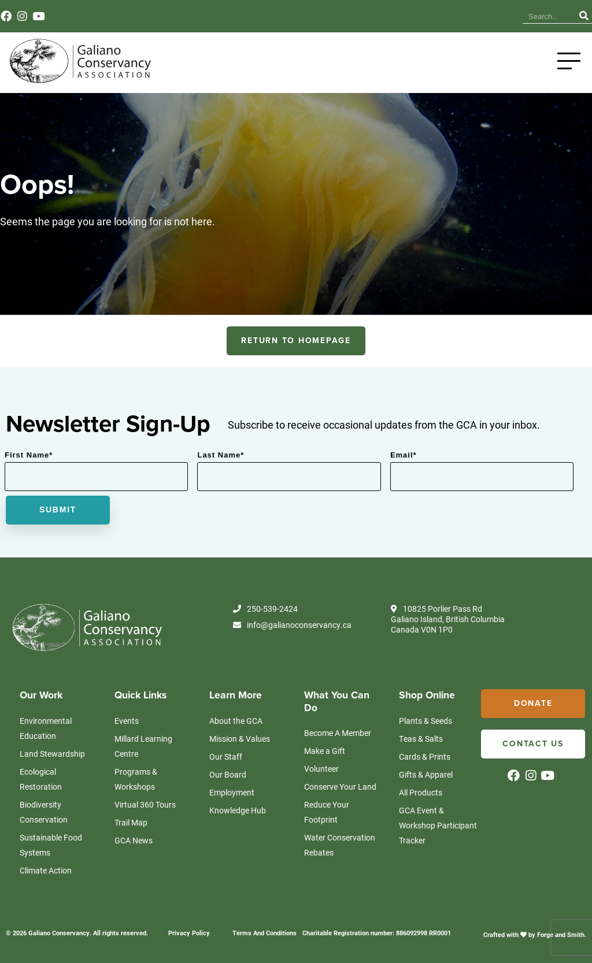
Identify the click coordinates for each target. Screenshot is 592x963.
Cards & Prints (424, 756)
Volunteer (321, 768)
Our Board (227, 774)
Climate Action (46, 870)
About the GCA (235, 720)
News (427, 16)
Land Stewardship (52, 753)
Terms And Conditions (264, 932)
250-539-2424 (265, 609)
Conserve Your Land (340, 786)
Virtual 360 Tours (145, 804)
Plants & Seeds (425, 720)
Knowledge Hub (377, 16)
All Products (420, 792)
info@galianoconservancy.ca (292, 625)
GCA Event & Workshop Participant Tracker (438, 825)
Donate (533, 703)
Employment (231, 792)
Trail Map (130, 822)
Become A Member (337, 732)
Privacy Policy (189, 932)
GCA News (133, 840)
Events (461, 16)
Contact (497, 16)
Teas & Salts (421, 738)
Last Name (220, 455)
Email (403, 455)
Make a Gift (324, 750)
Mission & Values (239, 738)
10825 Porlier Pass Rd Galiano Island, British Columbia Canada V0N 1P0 (448, 619)
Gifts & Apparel (426, 774)
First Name (29, 455)
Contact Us (533, 744)
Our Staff (225, 756)
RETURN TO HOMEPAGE (296, 340)
